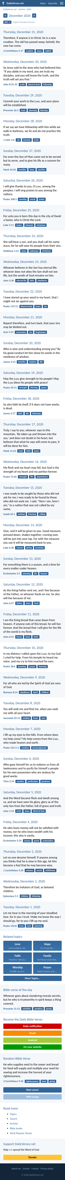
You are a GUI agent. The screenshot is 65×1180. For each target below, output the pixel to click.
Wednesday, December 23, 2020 (25, 262)
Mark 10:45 (9, 169)
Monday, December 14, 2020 (22, 525)
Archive (21, 9)
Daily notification (32, 1026)
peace (43, 387)
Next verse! (32, 1089)
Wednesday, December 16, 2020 (25, 462)
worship (22, 199)
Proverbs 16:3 (10, 110)
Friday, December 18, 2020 (21, 398)
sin (18, 140)
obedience (42, 280)
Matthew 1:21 (11, 251)
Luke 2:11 (8, 225)
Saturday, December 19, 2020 (23, 373)
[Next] (34, 15)
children (45, 692)
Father (19, 603)
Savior (19, 225)
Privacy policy (47, 1168)
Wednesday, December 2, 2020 (24, 881)
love (29, 926)
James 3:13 (9, 361)
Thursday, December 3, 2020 (22, 851)
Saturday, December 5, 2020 (22, 792)
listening (32, 514)
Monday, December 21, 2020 (22, 317)
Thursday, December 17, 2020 (23, 424)
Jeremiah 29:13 (11, 718)
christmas (41, 225)
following (47, 84)
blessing (43, 110)
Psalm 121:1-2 (11, 747)
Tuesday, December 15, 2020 (22, 488)
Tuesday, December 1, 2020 (21, 907)
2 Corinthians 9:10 (13, 1081)
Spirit (35, 692)
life (41, 362)
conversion (21, 332)
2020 (29, 9)
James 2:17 (9, 413)
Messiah (29, 225)
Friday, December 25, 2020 (21, 210)
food (36, 603)
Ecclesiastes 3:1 (11, 573)
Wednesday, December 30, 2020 (25, 62)
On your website (33, 1047)
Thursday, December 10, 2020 (23, 648)
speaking (22, 666)
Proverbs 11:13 (11, 1008)
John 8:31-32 (10, 84)
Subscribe (52, 3)
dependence (42, 476)
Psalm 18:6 (9, 666)
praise (41, 199)
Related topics (12, 937)
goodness (46, 781)
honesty (26, 140)
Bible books (16, 1128)
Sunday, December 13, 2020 (22, 559)
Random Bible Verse (16, 1058)
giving (29, 547)
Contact (35, 1168)
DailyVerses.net (10, 9)
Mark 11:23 (9, 451)
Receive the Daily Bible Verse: (23, 1019)
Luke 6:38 (8, 547)
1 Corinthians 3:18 (13, 870)
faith (32, 280)
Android (32, 1040)
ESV (7, 22)
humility (22, 169)
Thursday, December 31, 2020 (23, 32)
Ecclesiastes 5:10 (12, 840)
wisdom (32, 362)
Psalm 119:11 (10, 306)
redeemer (34, 251)
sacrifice (41, 169)
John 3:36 (8, 280)
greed (36, 841)
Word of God (34, 84)
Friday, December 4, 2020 (20, 822)
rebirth (48, 51)
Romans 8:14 (10, 692)
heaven (44, 573)
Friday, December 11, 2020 (21, 614)
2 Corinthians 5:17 (13, 50)
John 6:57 (8, 603)
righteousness (32, 1081)
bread (19, 637)
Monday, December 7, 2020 (21, 729)
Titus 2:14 (8, 781)
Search (13, 1118)
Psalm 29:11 (10, 387)
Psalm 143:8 (10, 925)
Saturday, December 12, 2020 (23, 584)
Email (33, 1033)
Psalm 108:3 (10, 199)
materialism (48, 841)
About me (16, 1168)
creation (29, 51)
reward (19, 547)
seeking (21, 514)
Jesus (39, 51)
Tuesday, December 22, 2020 (22, 291)
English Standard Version (24, 22)
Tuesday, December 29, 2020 (22, 95)
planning (33, 110)
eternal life (21, 280)
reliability (26, 1008)
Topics (43, 3)
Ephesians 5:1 (10, 896)
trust (23, 110)
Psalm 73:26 (10, 476)
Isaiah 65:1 (9, 514)
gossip (49, 1008)
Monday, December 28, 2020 (22, 121)
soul (43, 718)
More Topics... (32, 978)
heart (38, 306)
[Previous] (5, 15)
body (36, 637)
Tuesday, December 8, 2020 (21, 703)
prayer (32, 666)
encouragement (39, 748)
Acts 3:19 (8, 332)
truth (22, 84)
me (10, 1149)
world (32, 199)
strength (23, 387)
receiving (39, 547)
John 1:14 (8, 811)
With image (32, 1096)
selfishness (50, 870)
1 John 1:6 (8, 139)
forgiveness (40, 332)
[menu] (61, 4)
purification (33, 781)
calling (42, 514)
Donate (32, 1157)
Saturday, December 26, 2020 (23, 180)
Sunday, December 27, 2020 (22, 151)
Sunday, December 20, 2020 (22, 343)
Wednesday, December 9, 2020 (24, 677)
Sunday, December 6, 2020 (21, 759)
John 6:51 (8, 636)
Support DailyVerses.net (19, 1144)
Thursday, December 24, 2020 (23, 236)
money (27, 841)
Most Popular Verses (21, 1133)
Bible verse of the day (17, 990)
